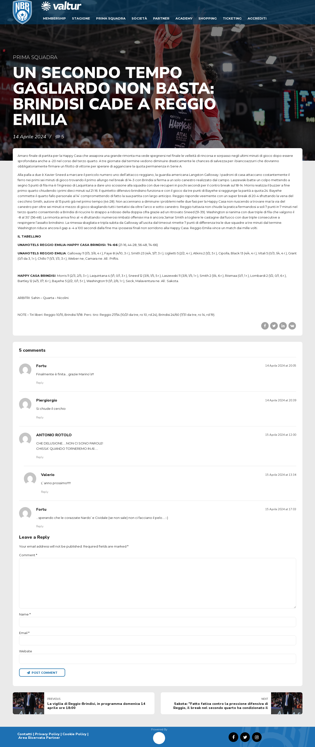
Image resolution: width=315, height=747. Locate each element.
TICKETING (232, 18)
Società (139, 18)
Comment (28, 555)
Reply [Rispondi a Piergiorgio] (39, 417)
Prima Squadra (111, 18)
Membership (54, 18)
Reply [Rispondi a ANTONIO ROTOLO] (39, 457)
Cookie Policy (74, 734)
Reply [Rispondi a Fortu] (39, 383)
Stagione (81, 18)
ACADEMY (183, 18)
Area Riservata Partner (39, 737)
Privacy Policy (47, 734)
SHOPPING (207, 18)
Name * (25, 614)
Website (25, 651)
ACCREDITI (257, 18)
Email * (24, 633)
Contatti (24, 734)
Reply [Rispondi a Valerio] (44, 492)
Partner (161, 18)
